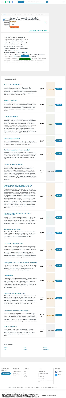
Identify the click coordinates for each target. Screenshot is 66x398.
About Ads (33, 385)
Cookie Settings (44, 385)
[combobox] (21, 2)
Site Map (25, 376)
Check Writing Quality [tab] (42, 30)
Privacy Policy (41, 376)
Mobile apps (15, 373)
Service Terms (41, 378)
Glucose (45, 347)
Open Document (14, 27)
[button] (2, 2)
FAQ (25, 373)
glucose (25, 52)
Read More (59, 88)
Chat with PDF (16, 375)
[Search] (47, 2)
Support (25, 375)
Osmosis (25, 349)
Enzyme (5, 347)
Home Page (3, 14)
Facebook (60, 371)
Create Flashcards (6, 373)
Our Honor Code (41, 375)
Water (5, 349)
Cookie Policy (27, 385)
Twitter (59, 374)
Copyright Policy (41, 371)
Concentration (46, 349)
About (25, 371)
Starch (25, 347)
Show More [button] (25, 55)
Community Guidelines (43, 373)
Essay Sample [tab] (33, 30)
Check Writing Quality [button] (24, 59)
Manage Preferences (42, 380)
